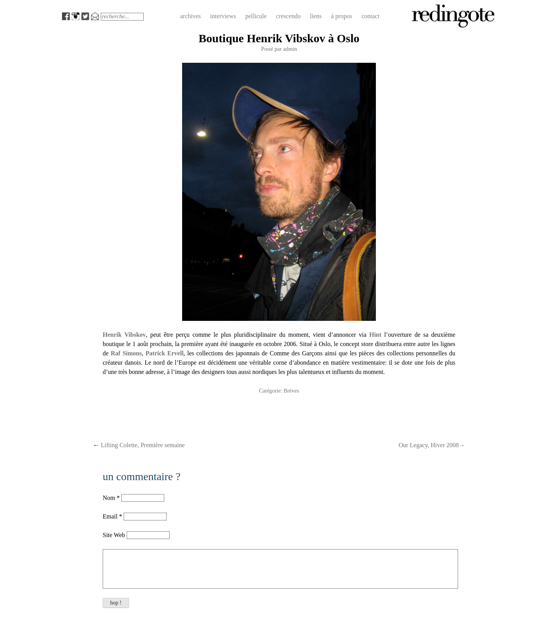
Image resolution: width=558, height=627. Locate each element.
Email (110, 516)
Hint (375, 334)
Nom (109, 497)
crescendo (288, 16)
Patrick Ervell (165, 353)
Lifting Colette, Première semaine (139, 445)
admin (290, 49)
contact (370, 16)
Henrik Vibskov (124, 334)
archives (190, 16)
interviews (223, 16)
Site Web (115, 535)
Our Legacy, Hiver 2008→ (432, 445)
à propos (341, 16)
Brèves (291, 391)
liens (316, 16)
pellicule (256, 16)
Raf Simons (126, 353)
